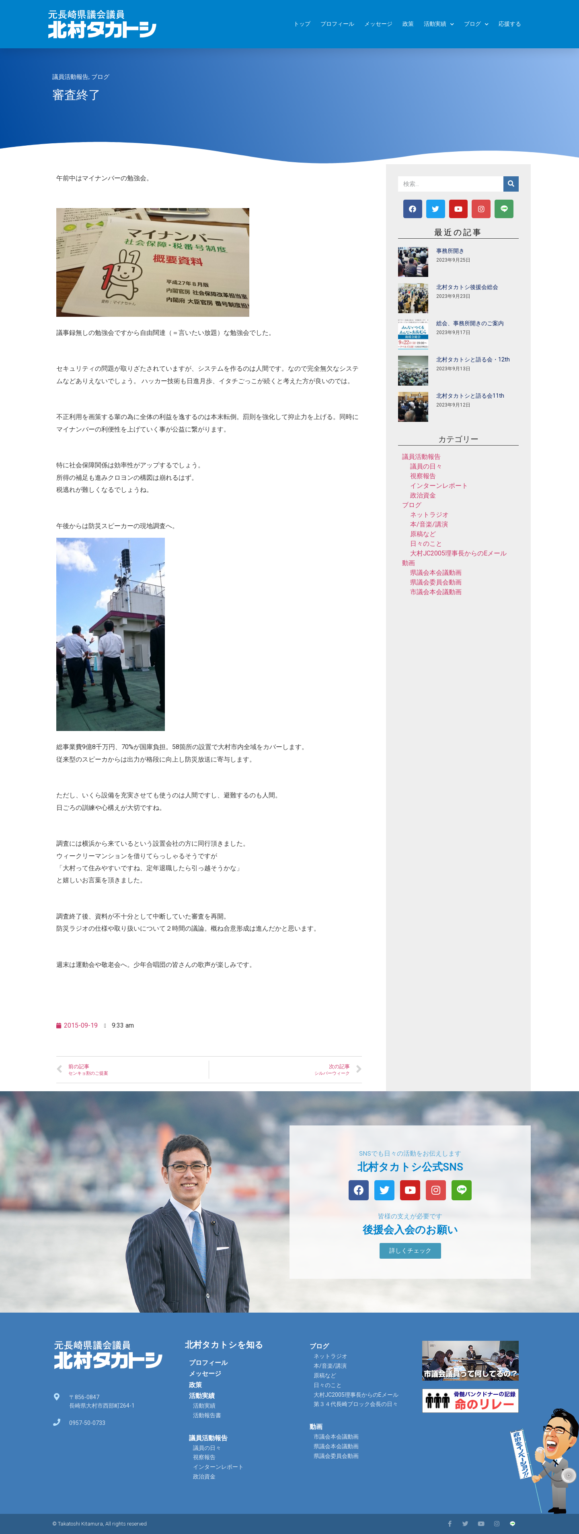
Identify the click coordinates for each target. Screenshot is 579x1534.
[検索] (511, 184)
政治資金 (423, 495)
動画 (408, 563)
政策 (408, 24)
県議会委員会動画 (436, 582)
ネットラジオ (429, 514)
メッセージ (378, 24)
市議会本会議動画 (436, 592)
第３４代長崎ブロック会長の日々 (356, 1404)
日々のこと (426, 543)
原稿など (423, 534)
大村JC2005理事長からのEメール (458, 553)
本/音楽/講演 (429, 524)
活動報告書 (207, 1415)
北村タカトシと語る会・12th (473, 359)
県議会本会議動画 (436, 572)
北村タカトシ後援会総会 (467, 287)
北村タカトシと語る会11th (470, 395)
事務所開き (450, 251)
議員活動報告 (70, 77)
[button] (410, 1251)
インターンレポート (439, 485)
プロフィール (337, 24)
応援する (510, 24)
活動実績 (439, 24)
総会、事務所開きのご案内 (470, 323)
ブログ (476, 24)
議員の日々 (426, 466)
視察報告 (423, 476)
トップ (302, 24)
